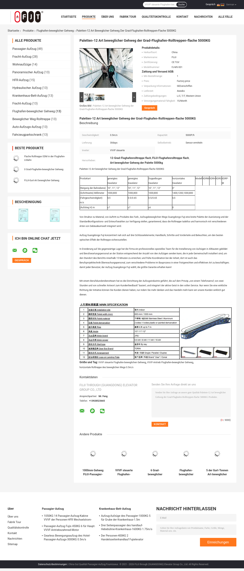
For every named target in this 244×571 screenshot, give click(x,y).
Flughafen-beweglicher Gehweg (55, 30)
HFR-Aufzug (20, 80)
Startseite (68, 16)
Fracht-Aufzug (21, 56)
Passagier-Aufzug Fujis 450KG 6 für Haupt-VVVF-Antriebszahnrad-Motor (69, 528)
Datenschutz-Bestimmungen (52, 564)
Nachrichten (203, 16)
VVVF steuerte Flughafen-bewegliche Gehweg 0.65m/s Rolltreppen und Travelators (124, 472)
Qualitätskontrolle (156, 16)
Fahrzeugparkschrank (27, 134)
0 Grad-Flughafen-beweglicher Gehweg (43, 169)
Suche (181, 4)
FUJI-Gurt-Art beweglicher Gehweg (41, 180)
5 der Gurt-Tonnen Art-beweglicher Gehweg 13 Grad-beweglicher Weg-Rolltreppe (217, 472)
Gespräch (210, 4)
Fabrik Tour (128, 16)
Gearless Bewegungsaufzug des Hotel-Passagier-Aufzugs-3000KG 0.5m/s (67, 537)
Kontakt (183, 16)
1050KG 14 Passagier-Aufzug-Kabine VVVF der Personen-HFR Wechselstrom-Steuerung (68, 518)
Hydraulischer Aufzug (26, 88)
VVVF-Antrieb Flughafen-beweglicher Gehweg (170, 362)
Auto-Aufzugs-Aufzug (26, 127)
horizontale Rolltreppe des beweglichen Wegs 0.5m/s (106, 367)
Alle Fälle (225, 16)
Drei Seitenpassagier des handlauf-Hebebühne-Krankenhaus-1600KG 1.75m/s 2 (126, 528)
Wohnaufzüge (21, 64)
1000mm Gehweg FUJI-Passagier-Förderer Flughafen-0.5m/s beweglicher (93, 472)
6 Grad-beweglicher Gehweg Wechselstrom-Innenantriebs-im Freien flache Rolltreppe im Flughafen (155, 472)
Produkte (89, 16)
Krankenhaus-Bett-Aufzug (29, 95)
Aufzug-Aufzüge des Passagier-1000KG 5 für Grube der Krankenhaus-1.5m (125, 517)
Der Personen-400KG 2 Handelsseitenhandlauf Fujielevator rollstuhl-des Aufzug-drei (122, 538)
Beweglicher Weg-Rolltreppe (31, 119)
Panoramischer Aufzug (27, 72)
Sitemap (13, 544)
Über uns (107, 16)
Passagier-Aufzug (24, 49)
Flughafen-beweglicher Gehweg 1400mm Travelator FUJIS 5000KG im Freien (186, 472)
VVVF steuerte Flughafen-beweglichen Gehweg (122, 362)
